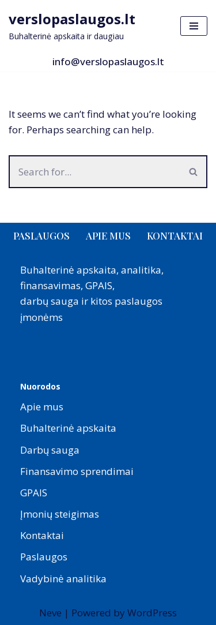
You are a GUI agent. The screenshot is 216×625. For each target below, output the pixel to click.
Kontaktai (175, 235)
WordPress (152, 612)
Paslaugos (41, 235)
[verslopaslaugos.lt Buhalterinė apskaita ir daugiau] (72, 25)
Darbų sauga (49, 449)
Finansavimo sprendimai (77, 471)
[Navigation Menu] (193, 26)
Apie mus (108, 235)
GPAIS (33, 492)
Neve (50, 612)
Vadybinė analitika (63, 578)
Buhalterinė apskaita (68, 428)
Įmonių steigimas (59, 514)
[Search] (94, 171)
